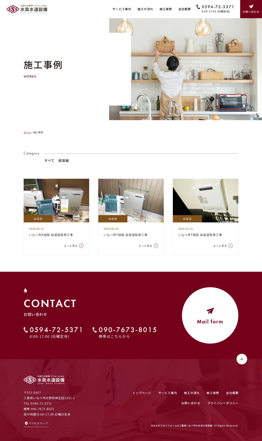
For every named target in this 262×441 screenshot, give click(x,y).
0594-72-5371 (218, 6)
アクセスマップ (38, 423)
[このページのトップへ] (241, 359)
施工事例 (166, 9)
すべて (49, 160)
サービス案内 (121, 9)
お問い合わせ (251, 11)
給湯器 (63, 160)
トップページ (141, 393)
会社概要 (184, 9)
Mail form (210, 332)
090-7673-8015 (128, 340)
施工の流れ (145, 9)
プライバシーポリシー (223, 403)
